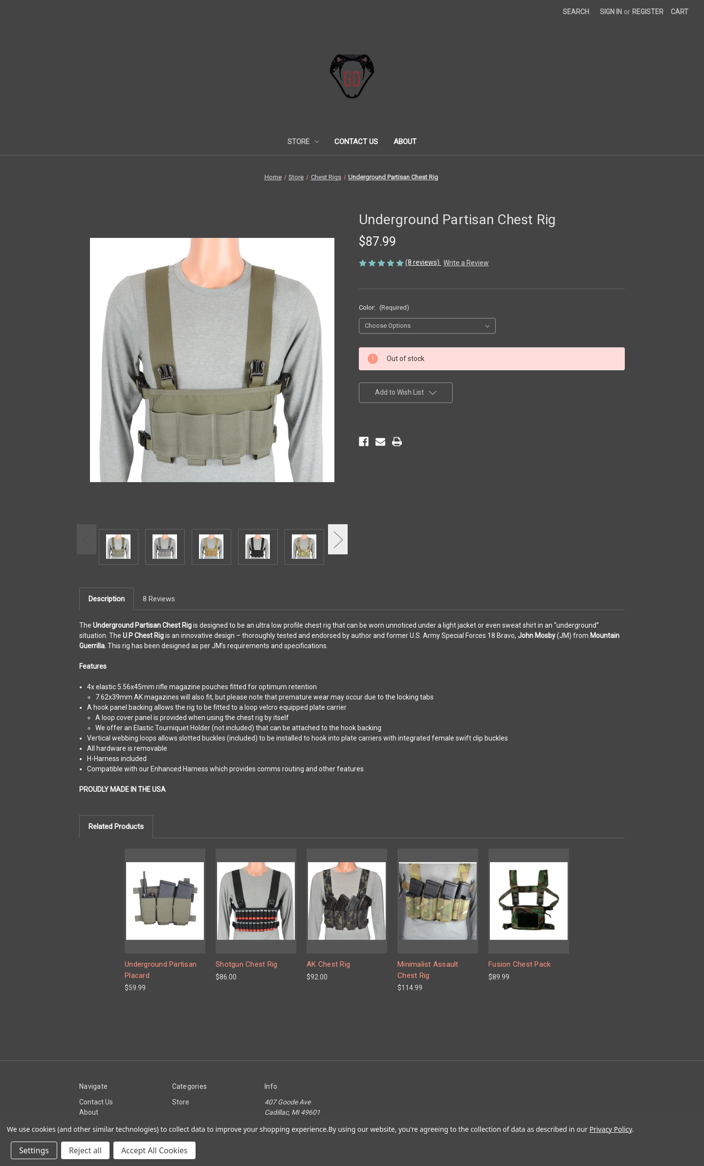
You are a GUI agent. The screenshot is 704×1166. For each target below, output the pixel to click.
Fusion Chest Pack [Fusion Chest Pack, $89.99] (519, 964)
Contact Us (356, 141)
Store (303, 141)
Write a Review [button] (466, 263)
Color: (384, 307)
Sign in (611, 12)
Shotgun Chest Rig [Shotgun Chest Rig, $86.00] (246, 964)
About (405, 141)
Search (576, 12)
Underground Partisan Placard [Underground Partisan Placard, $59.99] (161, 970)
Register (647, 12)
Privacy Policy (611, 1129)
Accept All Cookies (154, 1150)
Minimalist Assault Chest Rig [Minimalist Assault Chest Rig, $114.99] (428, 970)
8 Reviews (159, 598)
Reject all (85, 1150)
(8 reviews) (423, 262)
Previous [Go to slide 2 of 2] (86, 539)
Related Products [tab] (116, 826)
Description (106, 598)
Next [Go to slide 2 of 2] (338, 539)
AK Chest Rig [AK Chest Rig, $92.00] (328, 964)
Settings (34, 1150)
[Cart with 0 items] (679, 12)
